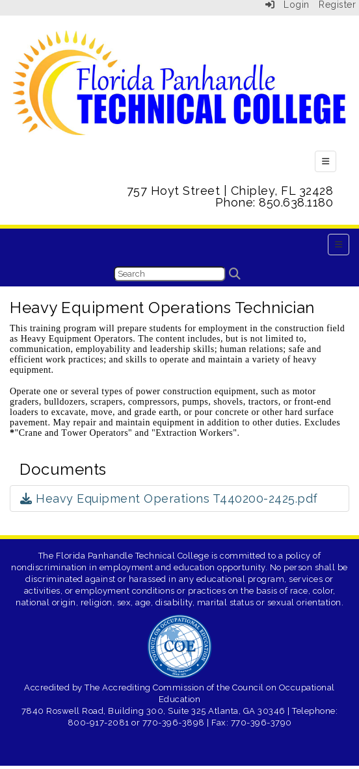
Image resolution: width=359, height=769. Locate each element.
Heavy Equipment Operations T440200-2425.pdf (169, 498)
